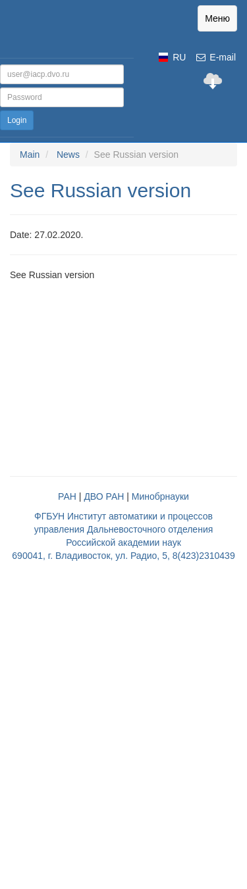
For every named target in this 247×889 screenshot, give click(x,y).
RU (179, 57)
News (68, 154)
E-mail (215, 57)
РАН (67, 496)
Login (16, 120)
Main (30, 154)
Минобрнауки (160, 496)
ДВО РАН (104, 496)
